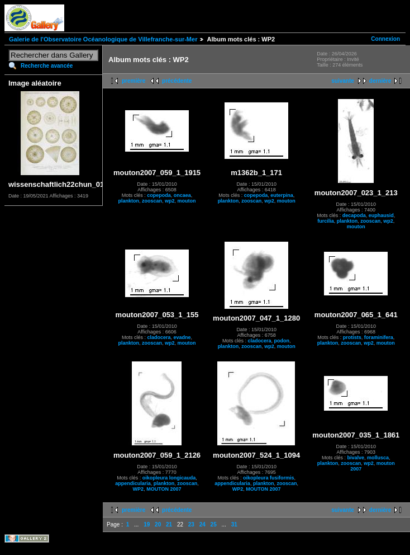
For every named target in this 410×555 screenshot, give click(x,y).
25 (214, 524)
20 (158, 524)
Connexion (385, 39)
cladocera (159, 337)
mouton (187, 201)
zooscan (152, 201)
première (133, 81)
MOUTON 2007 (163, 489)
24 (202, 524)
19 (147, 524)
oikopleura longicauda (169, 478)
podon (281, 341)
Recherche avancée (47, 66)
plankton (129, 201)
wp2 (170, 201)
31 (234, 524)
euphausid (381, 215)
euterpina (281, 195)
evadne (182, 337)
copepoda (159, 195)
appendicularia (133, 483)
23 (191, 524)
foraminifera (378, 337)
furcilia (325, 221)
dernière (380, 81)
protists (352, 337)
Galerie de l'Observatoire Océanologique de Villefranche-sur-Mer (103, 39)
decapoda (354, 215)
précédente (177, 81)
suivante (342, 81)
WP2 (138, 489)
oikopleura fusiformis (268, 478)
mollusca (378, 457)
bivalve (355, 457)
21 (169, 524)
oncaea (182, 195)
